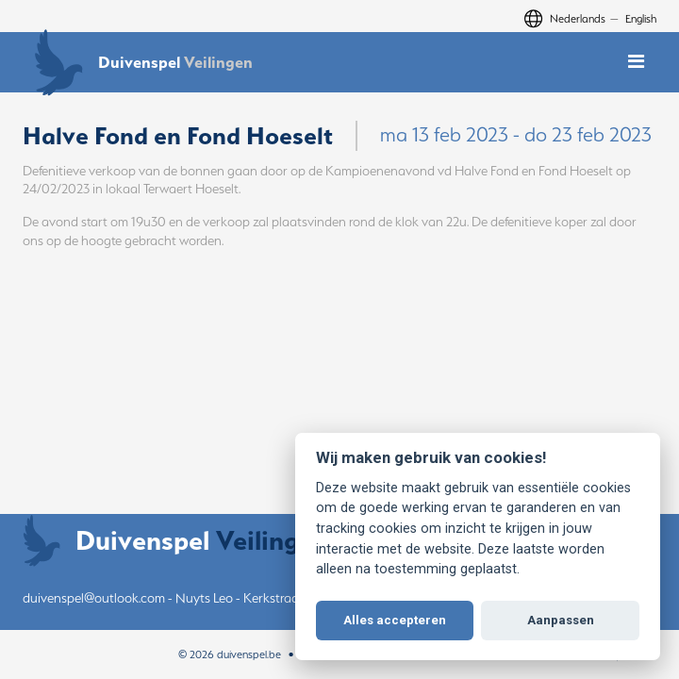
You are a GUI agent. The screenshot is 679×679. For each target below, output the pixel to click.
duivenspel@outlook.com (94, 597)
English (640, 18)
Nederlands (577, 18)
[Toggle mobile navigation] (636, 61)
